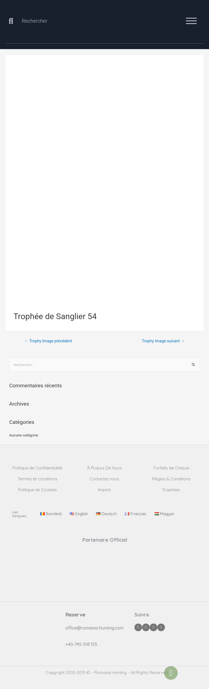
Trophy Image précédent (48, 340)
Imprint (104, 489)
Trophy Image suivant (163, 340)
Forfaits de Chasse (171, 468)
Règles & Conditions (171, 478)
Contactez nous (104, 478)
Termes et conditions (37, 478)
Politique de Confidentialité (37, 468)
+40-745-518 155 (81, 644)
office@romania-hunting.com (94, 628)
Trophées (171, 489)
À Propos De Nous (104, 468)
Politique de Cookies (37, 489)
